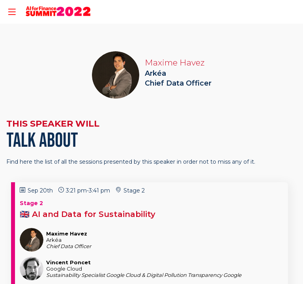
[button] (12, 12)
